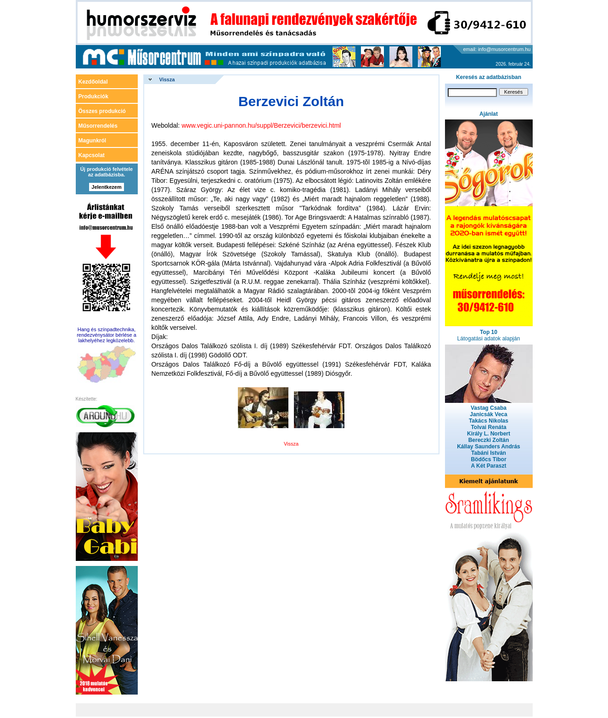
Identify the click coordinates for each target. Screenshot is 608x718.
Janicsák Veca (488, 414)
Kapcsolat (92, 155)
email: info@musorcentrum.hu (497, 49)
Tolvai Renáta (488, 427)
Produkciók (93, 96)
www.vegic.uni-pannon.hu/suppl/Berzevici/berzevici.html (261, 125)
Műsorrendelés (98, 126)
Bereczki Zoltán (488, 440)
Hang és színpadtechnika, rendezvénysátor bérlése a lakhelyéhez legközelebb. (106, 335)
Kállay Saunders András (488, 446)
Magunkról (93, 140)
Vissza (167, 79)
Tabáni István (488, 453)
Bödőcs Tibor (488, 459)
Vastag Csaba (489, 408)
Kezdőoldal (93, 82)
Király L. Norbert (488, 433)
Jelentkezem (106, 187)
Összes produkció (102, 111)
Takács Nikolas (488, 421)
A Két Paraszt (489, 466)
